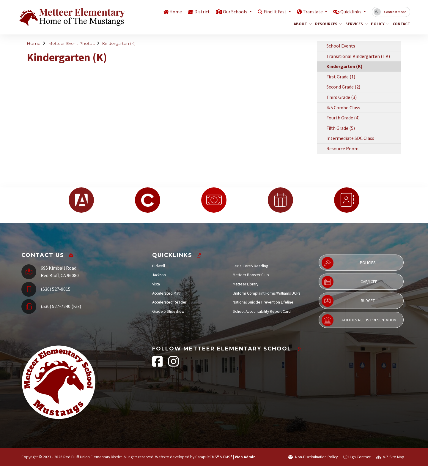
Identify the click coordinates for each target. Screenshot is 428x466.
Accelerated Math (167, 293)
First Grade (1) (340, 77)
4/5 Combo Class (343, 107)
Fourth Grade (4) (343, 118)
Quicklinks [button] (350, 11)
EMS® (227, 456)
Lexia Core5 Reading (250, 265)
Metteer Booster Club (251, 274)
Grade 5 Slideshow (168, 311)
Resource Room (342, 148)
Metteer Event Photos (71, 43)
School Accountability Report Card (262, 311)
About (302, 23)
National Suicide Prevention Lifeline (263, 302)
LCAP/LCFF (349, 282)
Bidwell (158, 265)
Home (167, 11)
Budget (348, 301)
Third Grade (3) (341, 97)
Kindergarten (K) (119, 43)
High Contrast (359, 456)
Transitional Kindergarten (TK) (358, 56)
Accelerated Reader (169, 302)
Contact (400, 23)
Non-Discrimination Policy (313, 456)
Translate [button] (310, 11)
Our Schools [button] (229, 11)
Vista (156, 284)
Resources (327, 23)
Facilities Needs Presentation (359, 320)
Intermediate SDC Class (350, 138)
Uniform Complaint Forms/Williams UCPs (266, 293)
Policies (349, 263)
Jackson (159, 274)
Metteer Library (245, 284)
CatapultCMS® (207, 456)
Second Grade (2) (343, 87)
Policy (379, 23)
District (195, 11)
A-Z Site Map (390, 456)
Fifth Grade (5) (340, 128)
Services (355, 23)
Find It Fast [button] (271, 11)
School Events (340, 46)
